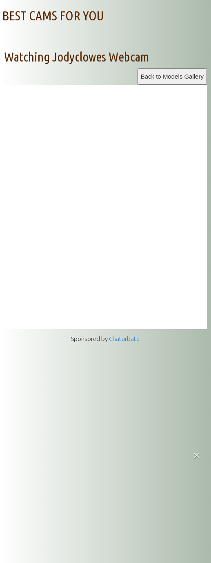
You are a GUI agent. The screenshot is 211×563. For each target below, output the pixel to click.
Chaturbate (124, 338)
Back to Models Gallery (172, 76)
